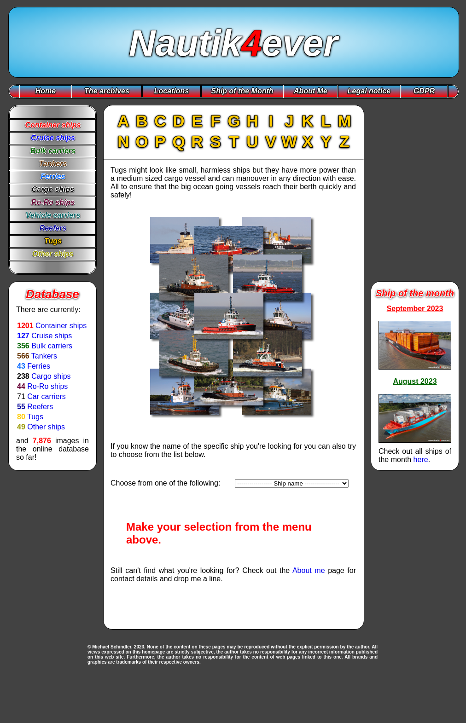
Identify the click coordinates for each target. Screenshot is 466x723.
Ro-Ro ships (47, 386)
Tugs (35, 417)
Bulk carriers (51, 346)
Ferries (38, 366)
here (421, 459)
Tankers (44, 356)
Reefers (40, 407)
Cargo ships (50, 376)
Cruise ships (51, 336)
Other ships (46, 427)
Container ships (61, 326)
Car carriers (46, 396)
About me (308, 570)
